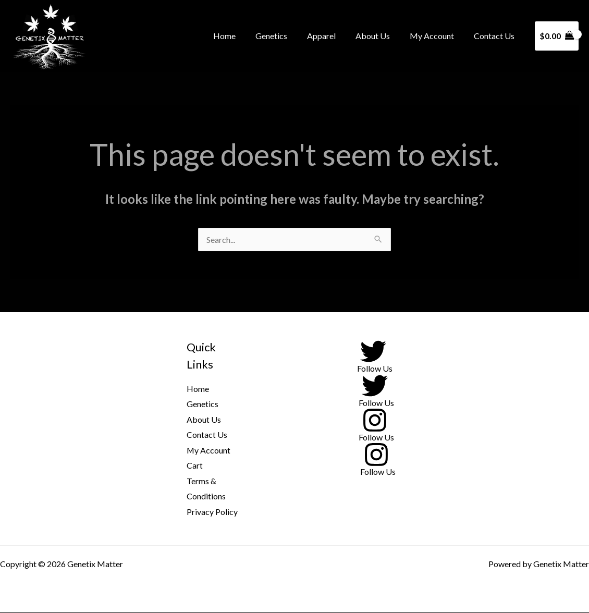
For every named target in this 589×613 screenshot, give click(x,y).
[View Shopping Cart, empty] (557, 36)
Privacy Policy (212, 512)
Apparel (332, 36)
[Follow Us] (373, 355)
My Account (436, 36)
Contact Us (495, 36)
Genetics (285, 36)
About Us (380, 36)
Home (241, 36)
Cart (195, 466)
